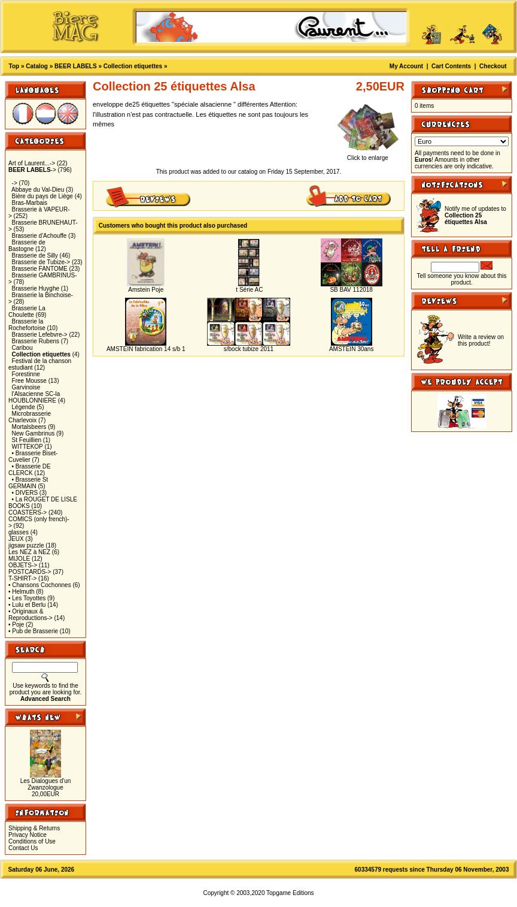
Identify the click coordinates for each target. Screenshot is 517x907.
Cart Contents (451, 66)
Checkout (493, 66)
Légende (23, 407)
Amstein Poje (145, 289)
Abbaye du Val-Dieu (37, 189)
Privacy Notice (27, 835)
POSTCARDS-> (29, 572)
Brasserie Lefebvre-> (40, 334)
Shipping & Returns (34, 828)
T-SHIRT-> (22, 578)
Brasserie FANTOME (40, 268)
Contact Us (23, 848)
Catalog (37, 66)
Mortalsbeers (29, 427)
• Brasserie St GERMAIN (28, 482)
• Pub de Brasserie (33, 631)
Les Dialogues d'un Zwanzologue (45, 784)
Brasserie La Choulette (26, 311)
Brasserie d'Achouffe (39, 235)
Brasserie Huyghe (35, 288)
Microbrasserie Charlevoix (29, 417)
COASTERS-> (27, 512)
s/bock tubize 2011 (248, 349)
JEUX (16, 539)
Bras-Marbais (29, 202)
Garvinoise (26, 387)
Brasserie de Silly (35, 255)
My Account (406, 66)
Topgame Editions (290, 893)
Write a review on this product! (481, 340)
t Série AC (249, 289)
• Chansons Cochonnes (39, 585)
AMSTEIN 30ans (351, 349)
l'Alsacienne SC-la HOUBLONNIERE (34, 397)
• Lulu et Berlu (26, 604)
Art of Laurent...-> (31, 163)
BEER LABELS (75, 66)
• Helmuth (21, 591)
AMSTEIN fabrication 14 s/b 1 (146, 349)
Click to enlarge (367, 155)
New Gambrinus (33, 433)
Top (14, 66)
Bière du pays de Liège (42, 196)
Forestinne (26, 374)
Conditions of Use (32, 841)
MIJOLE (19, 558)
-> (32, 170)
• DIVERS (25, 492)
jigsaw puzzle (26, 545)
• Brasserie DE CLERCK (29, 469)
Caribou (22, 347)
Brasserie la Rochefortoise (26, 324)
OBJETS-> (22, 565)
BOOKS (19, 506)
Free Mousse (29, 380)
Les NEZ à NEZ (29, 552)
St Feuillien (26, 440)
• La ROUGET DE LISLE (44, 499)
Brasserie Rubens (35, 341)
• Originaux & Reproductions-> (30, 614)
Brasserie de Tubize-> (41, 262)
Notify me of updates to (475, 215)
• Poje (16, 624)
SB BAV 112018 (351, 289)
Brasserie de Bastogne (26, 245)
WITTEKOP (27, 446)
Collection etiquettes (133, 66)
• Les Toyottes (26, 598)
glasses (18, 532)
